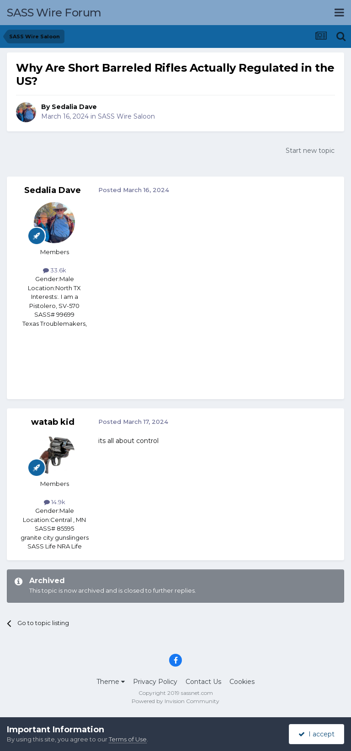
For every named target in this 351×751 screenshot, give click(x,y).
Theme (110, 682)
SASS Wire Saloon (126, 116)
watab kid (52, 422)
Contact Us (203, 682)
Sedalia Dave (74, 107)
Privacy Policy (155, 682)
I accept (316, 734)
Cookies (242, 682)
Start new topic (310, 150)
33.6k (54, 270)
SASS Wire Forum (54, 12)
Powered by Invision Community (175, 701)
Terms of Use (128, 739)
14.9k (54, 502)
